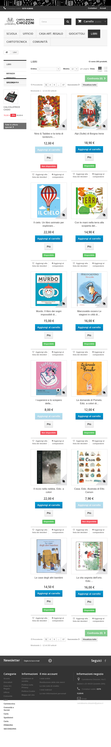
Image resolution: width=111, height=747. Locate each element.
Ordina (34, 69)
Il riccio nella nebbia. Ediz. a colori (49, 490)
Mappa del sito (28, 695)
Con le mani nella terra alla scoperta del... (89, 224)
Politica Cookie (28, 691)
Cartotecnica (16, 41)
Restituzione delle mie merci (52, 682)
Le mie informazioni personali (53, 693)
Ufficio (28, 33)
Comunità (40, 41)
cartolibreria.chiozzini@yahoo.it (90, 703)
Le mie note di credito (49, 686)
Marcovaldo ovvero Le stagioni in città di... (89, 313)
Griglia (100, 69)
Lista (105, 69)
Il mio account (49, 674)
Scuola (11, 33)
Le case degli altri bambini (49, 577)
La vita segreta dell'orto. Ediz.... (89, 579)
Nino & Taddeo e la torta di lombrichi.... (48, 135)
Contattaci (92, 8)
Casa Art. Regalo (51, 33)
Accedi (103, 8)
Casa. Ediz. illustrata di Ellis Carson (89, 490)
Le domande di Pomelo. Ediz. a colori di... (89, 402)
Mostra (66, 69)
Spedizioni (8, 717)
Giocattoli (77, 33)
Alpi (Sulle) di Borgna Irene (89, 133)
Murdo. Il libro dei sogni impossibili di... (48, 313)
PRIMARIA (11, 78)
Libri (94, 33)
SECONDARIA (12, 82)
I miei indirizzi (46, 690)
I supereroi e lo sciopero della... (49, 402)
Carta (6, 714)
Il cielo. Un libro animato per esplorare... (49, 224)
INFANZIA (10, 73)
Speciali (10, 93)
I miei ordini (45, 678)
